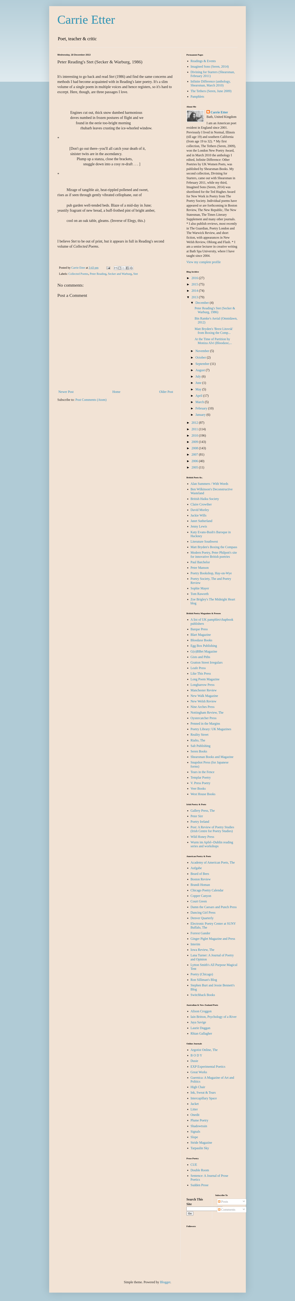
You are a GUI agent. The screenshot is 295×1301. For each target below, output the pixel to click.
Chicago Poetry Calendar (207, 890)
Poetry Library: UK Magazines (211, 729)
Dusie (194, 1061)
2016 (195, 278)
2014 (195, 290)
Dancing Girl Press (203, 912)
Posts (223, 1201)
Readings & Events (203, 61)
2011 (195, 429)
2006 (195, 461)
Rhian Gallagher (201, 1033)
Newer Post (66, 391)
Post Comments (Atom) (91, 399)
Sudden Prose (200, 1185)
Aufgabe (196, 868)
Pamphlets (197, 96)
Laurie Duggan (200, 1028)
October (201, 357)
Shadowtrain (199, 1126)
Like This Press (201, 673)
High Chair (198, 1087)
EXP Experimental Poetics (208, 1066)
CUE (194, 1164)
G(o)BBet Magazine (204, 651)
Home (116, 391)
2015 (195, 284)
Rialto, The (198, 740)
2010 (195, 435)
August (200, 370)
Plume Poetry (199, 1120)
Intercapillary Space (204, 1098)
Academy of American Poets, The (213, 862)
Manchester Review (204, 690)
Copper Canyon (201, 896)
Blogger (165, 1282)
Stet (135, 273)
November (202, 351)
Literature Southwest (204, 541)
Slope (194, 1137)
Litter (194, 1109)
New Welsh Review (203, 701)
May (198, 389)
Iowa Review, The (202, 949)
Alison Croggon (201, 1011)
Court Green (199, 901)
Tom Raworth (200, 594)
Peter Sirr (197, 816)
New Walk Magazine (204, 695)
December (202, 302)
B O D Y (196, 1055)
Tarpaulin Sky (200, 1148)
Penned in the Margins (205, 723)
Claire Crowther (201, 504)
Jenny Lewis (199, 526)
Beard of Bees (200, 873)
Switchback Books (203, 995)
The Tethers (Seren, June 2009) (211, 91)
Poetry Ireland (200, 821)
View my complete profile (203, 262)
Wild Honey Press (202, 836)
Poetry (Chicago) (202, 974)
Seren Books (199, 751)
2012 (195, 422)
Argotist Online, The (204, 1050)
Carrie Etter (86, 19)
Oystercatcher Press (204, 718)
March (200, 402)
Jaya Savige (198, 1022)
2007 (195, 454)
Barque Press (199, 629)
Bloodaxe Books (201, 640)
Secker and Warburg (120, 273)
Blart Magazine (201, 634)
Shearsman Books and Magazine (212, 757)
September (202, 363)
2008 (195, 448)
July (198, 376)
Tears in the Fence (202, 772)
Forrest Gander (200, 933)
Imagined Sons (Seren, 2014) (210, 66)
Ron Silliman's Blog (204, 979)
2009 (195, 442)
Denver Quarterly (202, 918)
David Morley (200, 510)
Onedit (195, 1115)
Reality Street (200, 734)
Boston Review (201, 879)
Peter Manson (200, 567)
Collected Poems (78, 273)
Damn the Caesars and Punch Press (214, 907)
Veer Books (198, 788)
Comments (226, 1209)
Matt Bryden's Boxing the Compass (214, 547)
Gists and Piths (200, 657)
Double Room (200, 1170)
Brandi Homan (200, 884)
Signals (195, 1131)
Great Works (199, 1072)
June (198, 382)
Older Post (166, 391)
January (200, 414)
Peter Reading (98, 273)
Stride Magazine (201, 1142)
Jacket (195, 1103)
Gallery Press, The (203, 810)
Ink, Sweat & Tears (203, 1092)
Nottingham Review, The (207, 712)
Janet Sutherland (201, 521)
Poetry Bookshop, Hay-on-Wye (211, 573)
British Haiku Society (205, 499)
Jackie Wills (198, 515)
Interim (195, 944)
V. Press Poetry (200, 783)
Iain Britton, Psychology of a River (214, 1016)
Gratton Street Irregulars (206, 662)
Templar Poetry (201, 777)
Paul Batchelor (200, 562)
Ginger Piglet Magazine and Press (213, 938)
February (201, 408)
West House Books (203, 794)
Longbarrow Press (202, 684)
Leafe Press (198, 668)
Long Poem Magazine (205, 679)
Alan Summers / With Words (209, 483)
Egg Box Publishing (204, 645)
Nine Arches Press (202, 707)
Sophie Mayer (200, 588)
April (199, 395)
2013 (195, 297)
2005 (195, 467)
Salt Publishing (200, 746)
